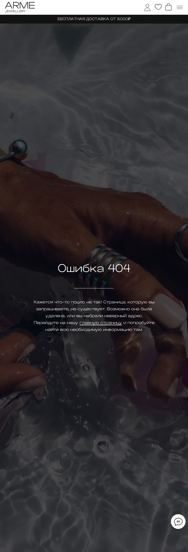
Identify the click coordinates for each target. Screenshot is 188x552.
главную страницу (101, 323)
